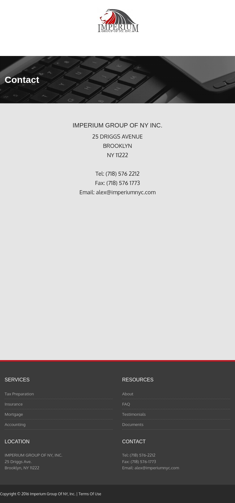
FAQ (126, 403)
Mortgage (14, 414)
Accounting (15, 424)
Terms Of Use (90, 494)
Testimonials (134, 414)
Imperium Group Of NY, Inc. (118, 21)
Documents (132, 424)
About (127, 393)
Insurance (14, 403)
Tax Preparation (19, 393)
